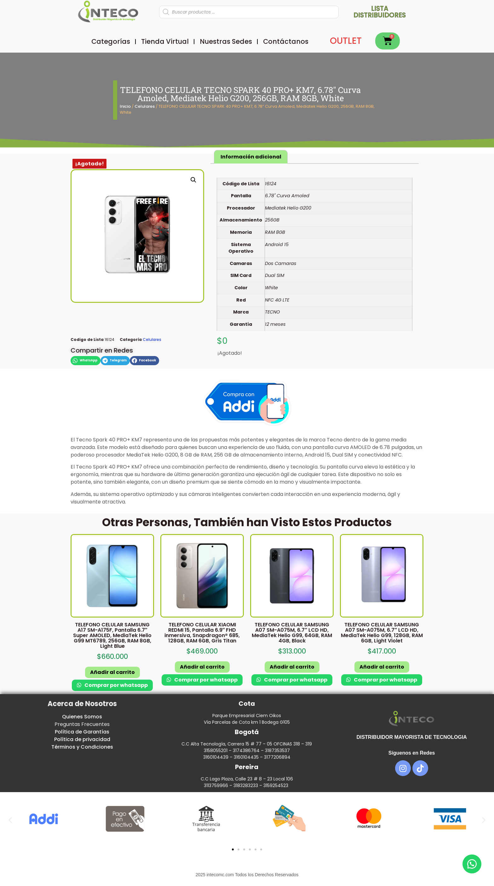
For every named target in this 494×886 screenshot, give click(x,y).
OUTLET (346, 41)
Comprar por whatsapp (115, 685)
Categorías (110, 41)
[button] (193, 180)
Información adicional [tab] (251, 156)
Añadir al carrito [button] (112, 672)
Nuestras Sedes (226, 41)
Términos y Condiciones (82, 747)
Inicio (125, 106)
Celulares (145, 106)
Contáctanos (285, 41)
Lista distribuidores (379, 12)
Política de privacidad (82, 739)
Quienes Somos (82, 716)
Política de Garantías (82, 731)
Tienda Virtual (165, 41)
